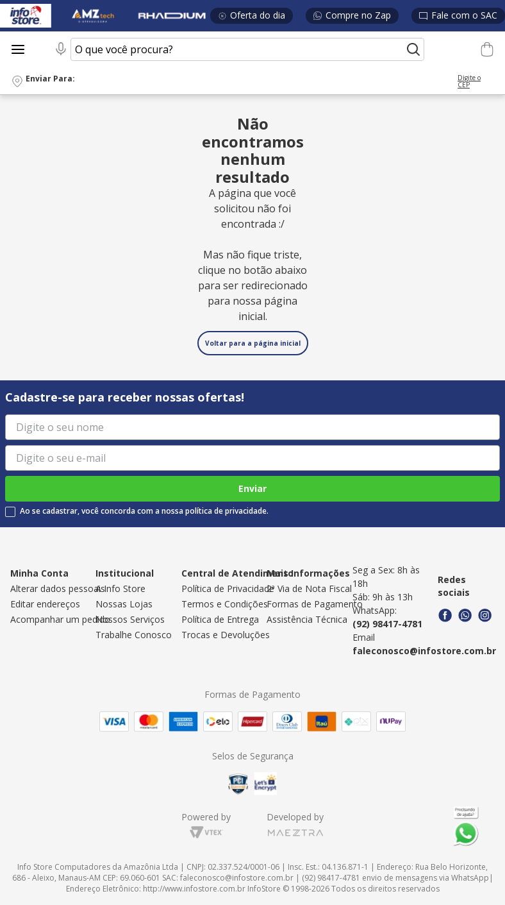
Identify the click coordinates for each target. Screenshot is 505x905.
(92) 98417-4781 (387, 624)
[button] (252, 81)
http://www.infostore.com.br (194, 888)
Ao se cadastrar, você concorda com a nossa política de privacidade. (144, 511)
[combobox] (237, 49)
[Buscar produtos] (413, 49)
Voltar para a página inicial (253, 343)
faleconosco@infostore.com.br (424, 651)
